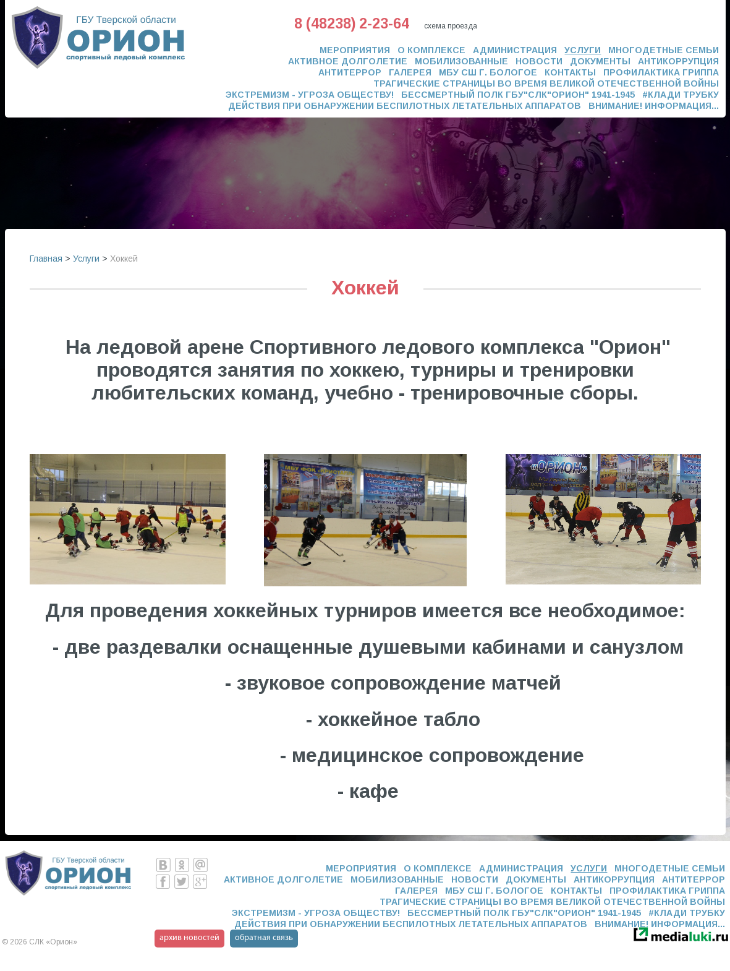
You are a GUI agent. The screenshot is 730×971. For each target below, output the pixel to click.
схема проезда (450, 26)
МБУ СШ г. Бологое (488, 72)
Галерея (410, 72)
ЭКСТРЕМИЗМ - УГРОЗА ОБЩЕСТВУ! (310, 95)
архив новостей (189, 938)
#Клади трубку (680, 95)
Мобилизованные (461, 61)
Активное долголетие (347, 61)
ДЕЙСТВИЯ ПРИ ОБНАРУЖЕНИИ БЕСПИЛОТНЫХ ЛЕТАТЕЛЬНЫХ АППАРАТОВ (404, 106)
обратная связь (264, 938)
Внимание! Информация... (653, 106)
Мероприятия (355, 50)
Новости (539, 61)
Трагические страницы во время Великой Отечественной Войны (546, 83)
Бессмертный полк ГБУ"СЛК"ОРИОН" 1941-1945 (518, 95)
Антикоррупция (678, 61)
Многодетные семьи (663, 50)
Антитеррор (349, 72)
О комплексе (431, 50)
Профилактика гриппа (661, 72)
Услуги (582, 50)
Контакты (570, 72)
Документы (600, 61)
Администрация (515, 50)
